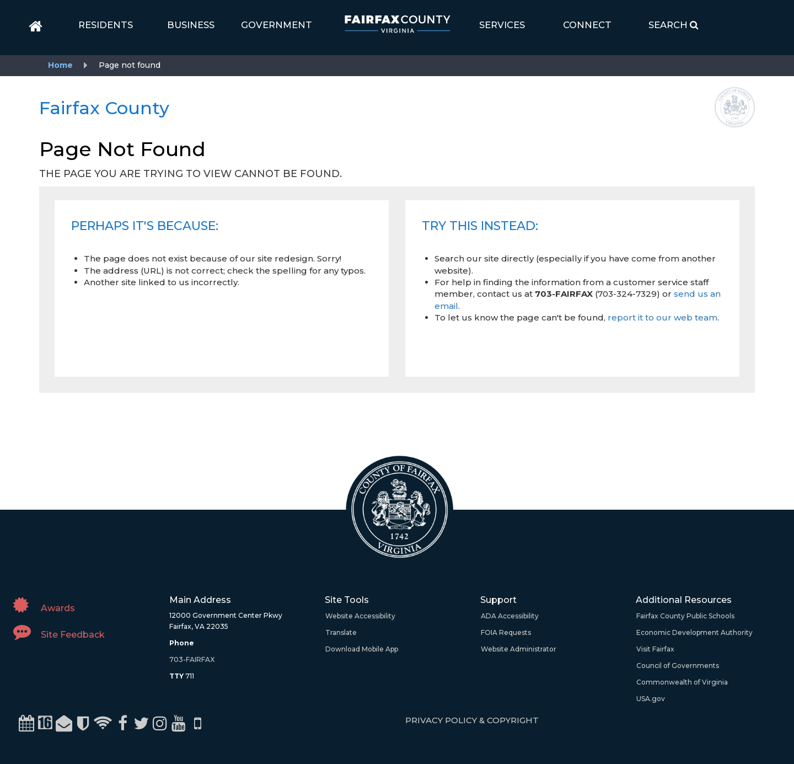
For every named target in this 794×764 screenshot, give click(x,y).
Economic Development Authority (694, 632)
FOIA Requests (506, 632)
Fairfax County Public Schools (685, 616)
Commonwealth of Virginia (682, 682)
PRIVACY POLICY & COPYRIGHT (472, 720)
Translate (341, 632)
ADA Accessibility (510, 616)
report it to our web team (662, 317)
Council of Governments (677, 665)
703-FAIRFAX (191, 659)
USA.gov (650, 698)
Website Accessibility (360, 616)
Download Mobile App (361, 649)
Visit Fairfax (655, 649)
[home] (35, 26)
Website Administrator (518, 649)
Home (60, 65)
